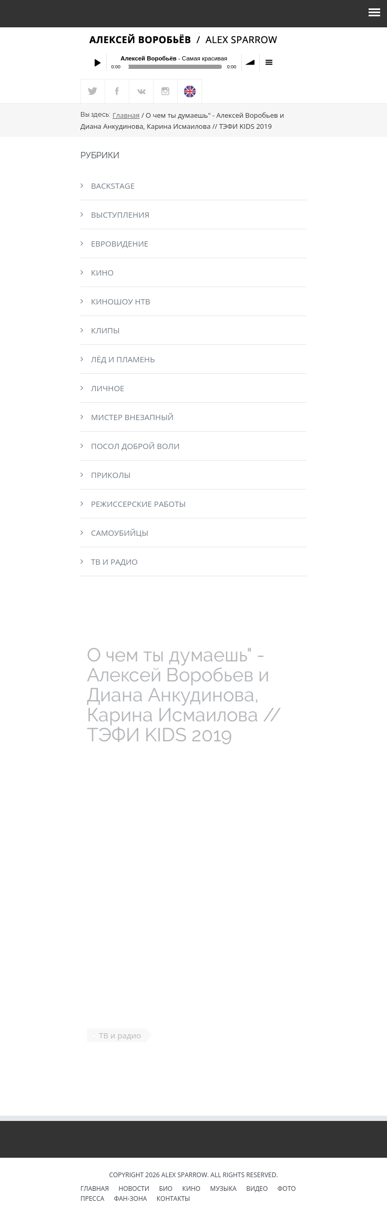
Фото (287, 1189)
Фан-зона (130, 1199)
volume (251, 63)
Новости (133, 1189)
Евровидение (119, 243)
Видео (257, 1189)
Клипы (105, 330)
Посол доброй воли (135, 446)
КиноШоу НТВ (120, 301)
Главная (126, 115)
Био (165, 1189)
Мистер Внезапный (132, 417)
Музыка (223, 1189)
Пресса (92, 1199)
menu (269, 63)
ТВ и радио (114, 561)
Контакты (173, 1199)
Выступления (120, 214)
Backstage (113, 185)
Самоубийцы (119, 532)
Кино (102, 272)
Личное (107, 388)
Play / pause (97, 63)
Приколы (110, 475)
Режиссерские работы (138, 503)
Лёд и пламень (123, 359)
